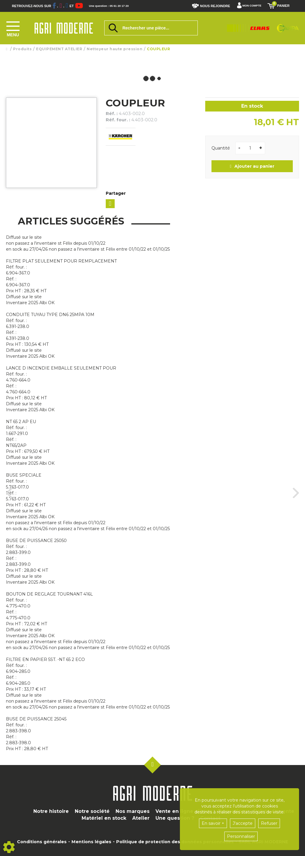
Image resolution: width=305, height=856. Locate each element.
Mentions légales (91, 841)
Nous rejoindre (207, 6)
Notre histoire (51, 811)
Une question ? (174, 818)
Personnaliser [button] (241, 836)
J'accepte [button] (243, 823)
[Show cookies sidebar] (9, 847)
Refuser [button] (269, 823)
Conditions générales (42, 841)
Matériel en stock (104, 818)
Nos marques (133, 811)
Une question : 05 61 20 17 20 (122, 6)
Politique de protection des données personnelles (175, 841)
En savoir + (213, 823)
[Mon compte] (247, 6)
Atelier (141, 818)
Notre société (92, 811)
